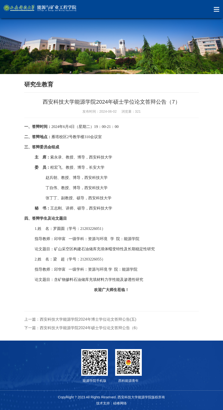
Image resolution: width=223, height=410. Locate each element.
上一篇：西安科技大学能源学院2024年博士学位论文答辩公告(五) (80, 319)
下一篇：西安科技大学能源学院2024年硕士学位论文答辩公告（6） (82, 328)
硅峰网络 (120, 403)
